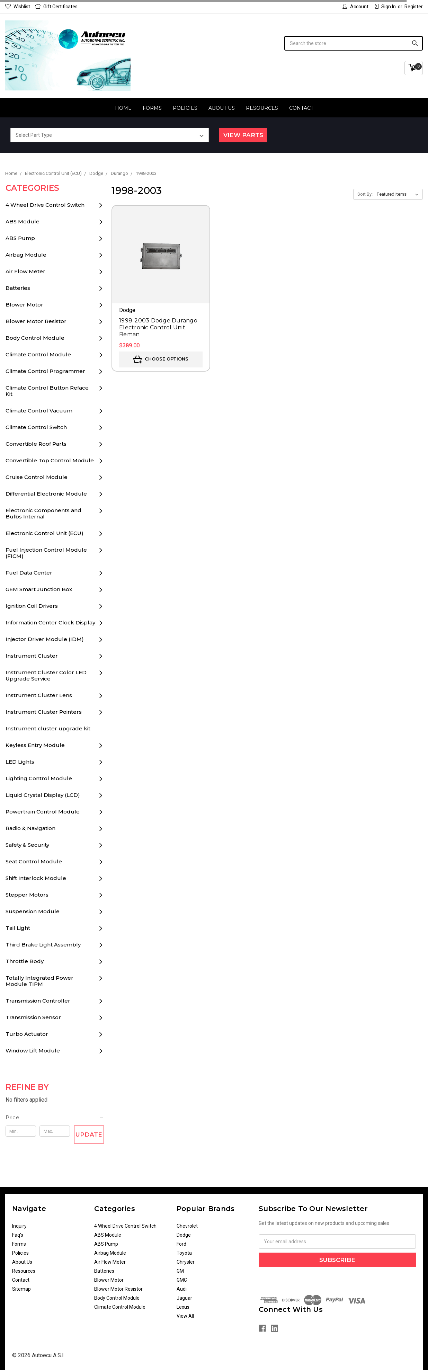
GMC (182, 1280)
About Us (221, 108)
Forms (152, 108)
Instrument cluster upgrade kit (48, 728)
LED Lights (20, 761)
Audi (182, 1289)
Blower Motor (24, 304)
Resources (262, 108)
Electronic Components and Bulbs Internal (43, 513)
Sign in (385, 6)
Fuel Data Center (29, 572)
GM (180, 1271)
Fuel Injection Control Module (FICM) (46, 552)
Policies (185, 108)
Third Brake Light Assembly (43, 944)
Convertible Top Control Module (50, 460)
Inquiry (19, 1226)
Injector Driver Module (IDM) (45, 639)
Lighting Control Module (39, 778)
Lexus (183, 1307)
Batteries (18, 288)
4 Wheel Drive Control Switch (45, 205)
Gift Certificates (56, 6)
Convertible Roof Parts (36, 444)
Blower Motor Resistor (36, 321)
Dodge (184, 1235)
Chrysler (186, 1262)
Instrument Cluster (32, 655)
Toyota (184, 1253)
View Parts (243, 135)
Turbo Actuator (27, 1034)
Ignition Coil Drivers (32, 606)
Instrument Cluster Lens (39, 695)
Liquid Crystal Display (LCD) (43, 795)
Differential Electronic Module (46, 493)
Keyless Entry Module (35, 745)
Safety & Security (27, 845)
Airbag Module (26, 254)
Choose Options (161, 359)
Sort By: (365, 194)
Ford (181, 1244)
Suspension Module (33, 911)
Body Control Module (35, 338)
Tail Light (18, 928)
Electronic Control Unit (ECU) (44, 533)
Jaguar (184, 1298)
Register (413, 6)
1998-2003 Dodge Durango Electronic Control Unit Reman (158, 327)
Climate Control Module (38, 354)
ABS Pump (20, 238)
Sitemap (21, 1289)
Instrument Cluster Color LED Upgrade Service (46, 675)
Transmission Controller (38, 1000)
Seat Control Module (34, 861)
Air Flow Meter (25, 271)
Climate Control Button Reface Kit (47, 390)
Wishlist (17, 6)
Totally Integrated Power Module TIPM (39, 981)
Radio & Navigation (30, 828)
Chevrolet (187, 1226)
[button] (55, 1117)
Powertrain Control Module (43, 811)
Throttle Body (25, 961)
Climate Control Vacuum (39, 410)
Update (88, 1134)
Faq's (17, 1235)
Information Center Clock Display (50, 622)
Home (123, 108)
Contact (301, 108)
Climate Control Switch (36, 427)
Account (355, 6)
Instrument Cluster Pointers (44, 712)
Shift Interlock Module (36, 878)
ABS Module (22, 221)
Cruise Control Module (37, 477)
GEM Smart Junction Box (39, 589)
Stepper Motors (27, 894)
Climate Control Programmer (45, 371)
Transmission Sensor (33, 1017)
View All (185, 1316)
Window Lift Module (33, 1050)
